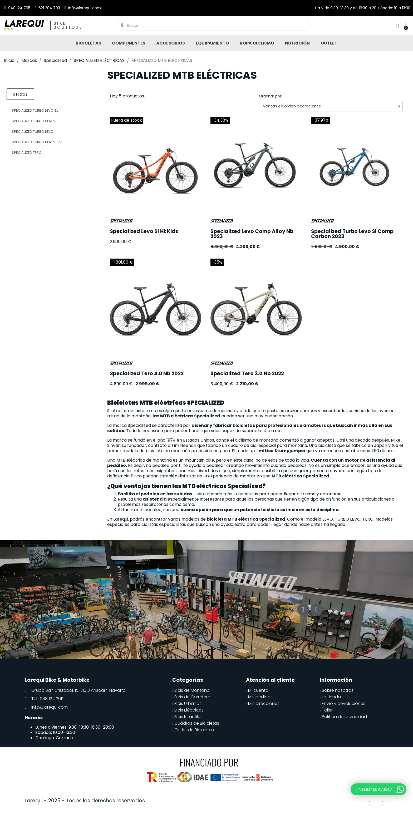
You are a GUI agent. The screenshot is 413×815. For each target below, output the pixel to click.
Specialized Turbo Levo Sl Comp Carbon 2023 (352, 234)
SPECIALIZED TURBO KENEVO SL (37, 142)
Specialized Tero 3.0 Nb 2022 (247, 373)
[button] (20, 94)
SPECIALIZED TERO (27, 152)
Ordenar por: (270, 96)
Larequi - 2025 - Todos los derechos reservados (85, 800)
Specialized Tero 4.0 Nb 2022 (147, 373)
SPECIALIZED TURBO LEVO (32, 131)
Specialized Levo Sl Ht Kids (144, 231)
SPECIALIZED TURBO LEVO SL (35, 110)
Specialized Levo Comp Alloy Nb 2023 (251, 234)
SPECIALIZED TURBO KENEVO (35, 121)
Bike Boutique (68, 25)
